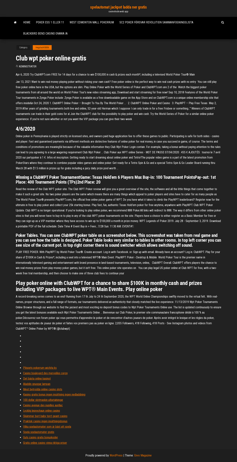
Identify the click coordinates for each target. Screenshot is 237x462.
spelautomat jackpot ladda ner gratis (118, 7)
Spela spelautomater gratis (38, 432)
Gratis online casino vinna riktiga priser (45, 443)
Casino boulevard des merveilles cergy (45, 373)
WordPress (116, 455)
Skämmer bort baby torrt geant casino (45, 416)
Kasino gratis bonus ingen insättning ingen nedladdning (54, 394)
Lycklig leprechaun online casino (41, 410)
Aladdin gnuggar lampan (36, 384)
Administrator (27, 66)
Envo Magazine (143, 455)
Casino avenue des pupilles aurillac (43, 405)
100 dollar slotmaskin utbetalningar (43, 400)
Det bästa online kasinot (37, 378)
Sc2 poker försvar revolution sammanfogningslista (156, 22)
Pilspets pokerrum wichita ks (40, 368)
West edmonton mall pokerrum (92, 22)
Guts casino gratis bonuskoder (40, 437)
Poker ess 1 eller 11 (50, 22)
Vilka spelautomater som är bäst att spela (47, 426)
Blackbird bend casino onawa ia (45, 33)
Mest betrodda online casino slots (42, 389)
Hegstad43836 (42, 47)
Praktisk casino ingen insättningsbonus (45, 421)
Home (26, 22)
